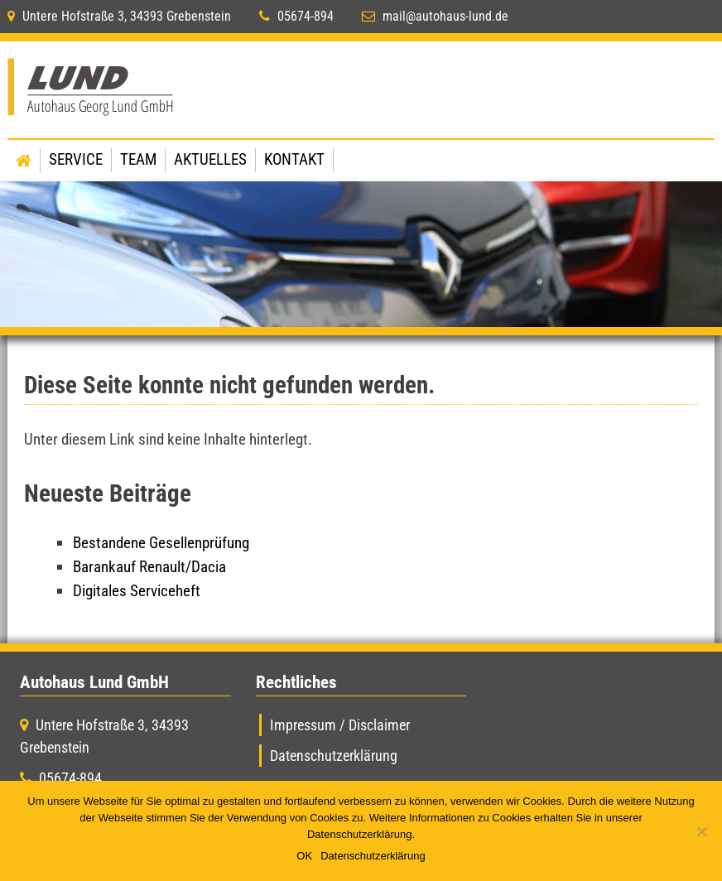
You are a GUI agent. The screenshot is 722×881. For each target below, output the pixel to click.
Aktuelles (210, 159)
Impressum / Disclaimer (340, 725)
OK (304, 856)
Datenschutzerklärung (333, 755)
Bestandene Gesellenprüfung (161, 542)
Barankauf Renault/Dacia (149, 566)
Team (138, 159)
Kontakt (294, 159)
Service (76, 159)
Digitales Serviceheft (136, 590)
